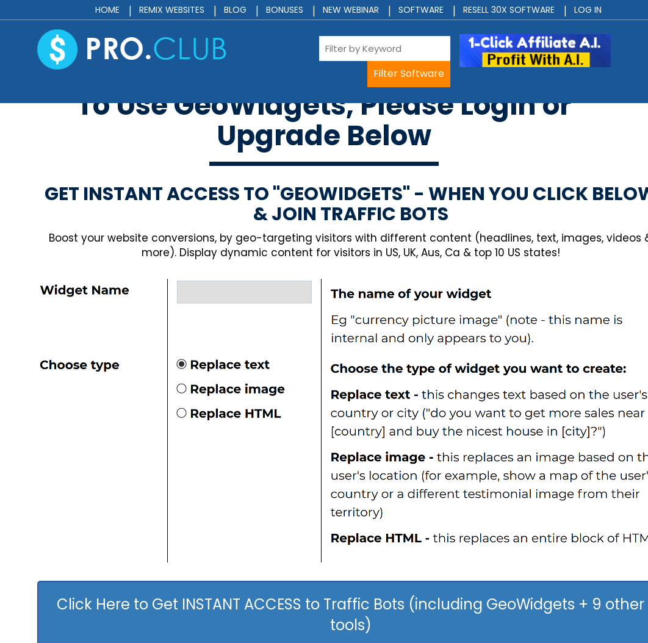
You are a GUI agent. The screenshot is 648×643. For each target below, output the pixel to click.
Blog (235, 10)
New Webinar (351, 10)
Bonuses (284, 10)
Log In (588, 10)
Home (107, 10)
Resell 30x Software (509, 10)
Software (421, 10)
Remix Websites (171, 10)
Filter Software (408, 73)
